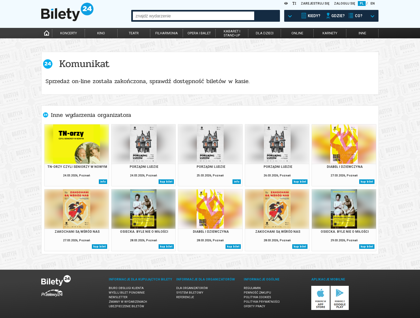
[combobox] (193, 16)
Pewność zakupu (257, 292)
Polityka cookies (257, 297)
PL (362, 3)
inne (362, 33)
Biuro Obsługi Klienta (126, 288)
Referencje (185, 297)
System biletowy (189, 292)
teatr (134, 33)
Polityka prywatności (262, 302)
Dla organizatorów (192, 288)
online (297, 33)
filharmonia (166, 33)
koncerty (68, 33)
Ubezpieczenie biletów (126, 306)
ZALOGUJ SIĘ (344, 3)
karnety (329, 33)
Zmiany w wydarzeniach (128, 302)
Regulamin (252, 288)
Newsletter (118, 297)
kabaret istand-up (232, 33)
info (103, 181)
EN (372, 3)
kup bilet (166, 181)
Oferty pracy (254, 306)
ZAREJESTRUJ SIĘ (315, 3)
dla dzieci (264, 33)
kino (101, 33)
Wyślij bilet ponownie (127, 292)
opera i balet (199, 33)
